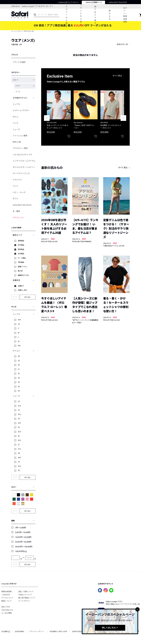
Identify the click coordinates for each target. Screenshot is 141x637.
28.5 (19, 458)
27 (19, 445)
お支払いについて (25, 595)
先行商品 (21, 245)
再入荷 (20, 271)
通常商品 (21, 241)
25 (19, 427)
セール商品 (22, 258)
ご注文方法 (5, 595)
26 (19, 436)
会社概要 (5, 631)
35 (19, 386)
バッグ (15, 123)
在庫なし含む (22, 290)
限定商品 (21, 249)
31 (19, 369)
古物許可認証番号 (78, 631)
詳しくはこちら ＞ (110, 628)
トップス (16, 104)
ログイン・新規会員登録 (125, 15)
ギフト (15, 199)
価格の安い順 (122, 44)
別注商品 (21, 254)
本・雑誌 (16, 211)
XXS (19, 320)
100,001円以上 (21, 551)
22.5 (19, 406)
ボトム (15, 117)
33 (19, 378)
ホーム (13, 31)
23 (19, 410)
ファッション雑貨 (20, 136)
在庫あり (21, 286)
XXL (19, 346)
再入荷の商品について (26, 598)
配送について (6, 601)
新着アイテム (22, 267)
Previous (47, 118)
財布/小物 (17, 142)
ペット (15, 186)
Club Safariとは (7, 610)
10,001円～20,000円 (23, 537)
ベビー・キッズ (19, 192)
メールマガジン (24, 601)
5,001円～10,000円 (22, 532)
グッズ (18, 92)
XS (19, 324)
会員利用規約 (19, 631)
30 (19, 365)
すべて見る (117, 76)
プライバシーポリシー (37, 631)
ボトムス (16, 351)
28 (19, 356)
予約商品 (21, 262)
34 (19, 382)
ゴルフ (19, 31)
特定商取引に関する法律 (58, 631)
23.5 (19, 414)
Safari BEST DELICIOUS (22, 205)
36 (19, 391)
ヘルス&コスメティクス (22, 155)
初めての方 (5, 607)
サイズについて (7, 598)
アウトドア (17, 180)
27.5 (19, 449)
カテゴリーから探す (66, 15)
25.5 (19, 432)
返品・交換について (26, 592)
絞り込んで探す (95, 15)
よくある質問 (6, 613)
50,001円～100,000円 (23, 547)
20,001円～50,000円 (23, 542)
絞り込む (28, 297)
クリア (15, 297)
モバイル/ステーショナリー (24, 167)
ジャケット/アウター (21, 110)
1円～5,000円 (20, 528)
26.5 (19, 440)
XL (19, 341)
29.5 (19, 466)
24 (19, 419)
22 (19, 401)
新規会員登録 (6, 592)
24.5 (19, 423)
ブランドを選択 (19, 62)
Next (123, 118)
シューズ (16, 129)
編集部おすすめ (23, 275)
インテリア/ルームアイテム (24, 161)
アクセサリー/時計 (20, 148)
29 (19, 361)
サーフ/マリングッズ (21, 173)
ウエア (18, 86)
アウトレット (18, 218)
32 (19, 373)
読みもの (110, 15)
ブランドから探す (81, 15)
